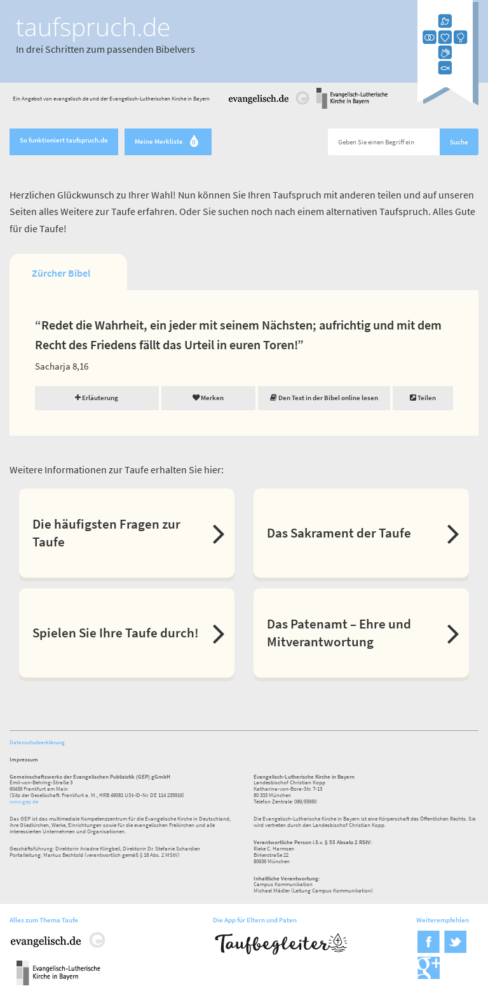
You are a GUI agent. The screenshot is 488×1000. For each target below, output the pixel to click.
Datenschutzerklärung (37, 742)
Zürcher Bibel (61, 273)
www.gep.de (24, 801)
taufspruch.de (93, 27)
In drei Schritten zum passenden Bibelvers (105, 49)
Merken (208, 397)
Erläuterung (96, 397)
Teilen (423, 397)
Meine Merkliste (168, 142)
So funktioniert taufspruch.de (64, 139)
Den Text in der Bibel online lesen (324, 397)
